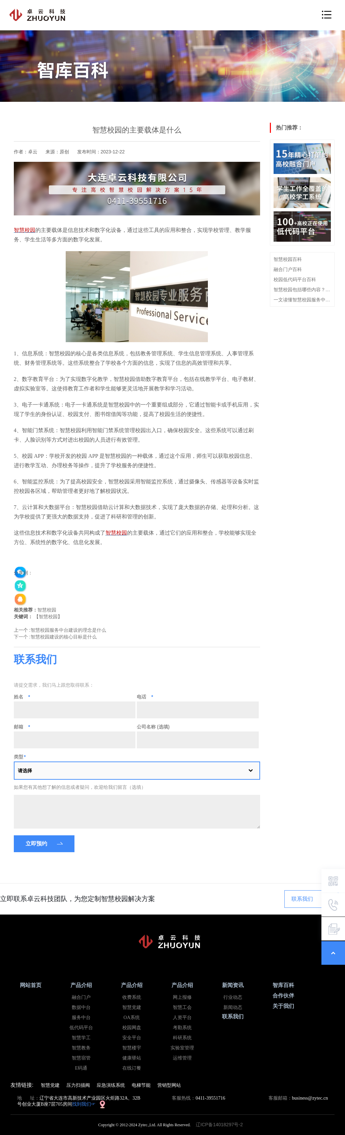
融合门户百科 (288, 269)
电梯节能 (141, 1085)
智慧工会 (182, 1007)
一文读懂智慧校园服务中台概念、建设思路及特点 (302, 299)
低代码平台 (81, 1027)
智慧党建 (131, 1007)
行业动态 (232, 997)
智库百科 (283, 985)
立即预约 (36, 843)
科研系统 (182, 1037)
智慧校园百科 (288, 259)
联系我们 (302, 899)
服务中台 (81, 1017)
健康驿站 (131, 1058)
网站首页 (30, 985)
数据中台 (81, 1007)
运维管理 (182, 1058)
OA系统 (132, 1017)
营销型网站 (169, 1085)
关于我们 (283, 1006)
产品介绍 (81, 985)
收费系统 (131, 997)
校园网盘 (131, 1027)
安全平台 (131, 1037)
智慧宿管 (81, 1058)
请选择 (25, 770)
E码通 (81, 1068)
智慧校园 (46, 610)
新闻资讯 (233, 985)
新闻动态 (232, 1007)
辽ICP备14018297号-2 (221, 1124)
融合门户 (81, 997)
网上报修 (182, 997)
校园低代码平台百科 (295, 279)
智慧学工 (81, 1037)
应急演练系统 (111, 1085)
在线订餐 (131, 1068)
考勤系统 (182, 1027)
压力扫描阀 (78, 1085)
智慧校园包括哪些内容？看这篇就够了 (302, 289)
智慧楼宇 (131, 1047)
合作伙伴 (283, 995)
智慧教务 (81, 1047)
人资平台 (182, 1017)
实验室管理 (182, 1047)
